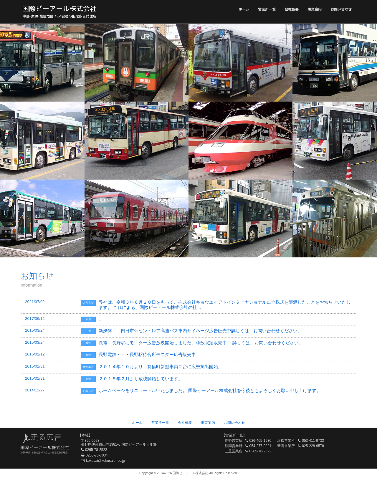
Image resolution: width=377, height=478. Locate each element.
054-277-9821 (260, 446)
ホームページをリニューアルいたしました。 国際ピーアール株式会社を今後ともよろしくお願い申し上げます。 (210, 390)
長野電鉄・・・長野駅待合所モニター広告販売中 (147, 354)
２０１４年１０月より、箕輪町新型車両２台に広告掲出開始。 (162, 366)
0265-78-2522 (96, 450)
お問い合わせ (341, 9)
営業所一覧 (267, 9)
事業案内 (314, 9)
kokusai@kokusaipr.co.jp (105, 461)
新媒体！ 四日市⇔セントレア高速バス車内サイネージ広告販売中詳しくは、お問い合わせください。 (200, 330)
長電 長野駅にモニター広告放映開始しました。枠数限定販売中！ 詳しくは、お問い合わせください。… (203, 342)
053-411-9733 (313, 441)
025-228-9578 (313, 446)
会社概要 (292, 9)
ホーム (244, 9)
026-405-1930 (260, 441)
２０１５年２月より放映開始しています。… (143, 378)
